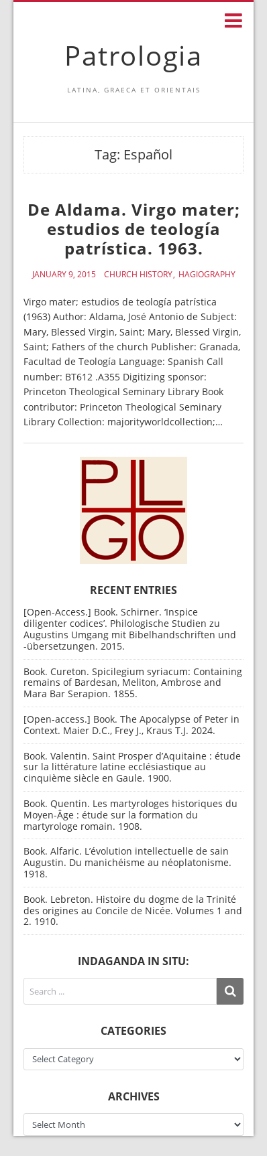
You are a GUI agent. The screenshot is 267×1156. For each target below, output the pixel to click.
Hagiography (206, 274)
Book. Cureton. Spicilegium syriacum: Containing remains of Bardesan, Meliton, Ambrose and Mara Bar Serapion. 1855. (132, 683)
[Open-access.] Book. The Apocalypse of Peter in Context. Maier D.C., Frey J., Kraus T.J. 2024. (131, 725)
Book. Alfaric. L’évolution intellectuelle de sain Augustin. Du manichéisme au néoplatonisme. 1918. (127, 862)
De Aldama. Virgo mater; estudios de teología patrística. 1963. (134, 228)
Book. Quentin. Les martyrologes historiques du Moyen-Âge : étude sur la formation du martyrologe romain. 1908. (130, 815)
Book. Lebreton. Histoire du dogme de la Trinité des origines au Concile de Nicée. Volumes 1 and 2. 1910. (132, 910)
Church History (138, 274)
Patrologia (133, 55)
